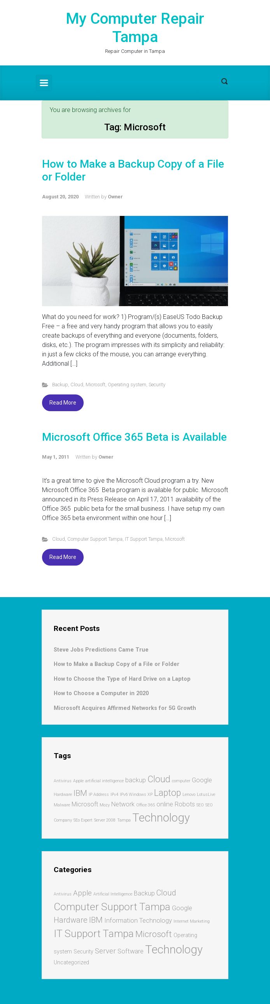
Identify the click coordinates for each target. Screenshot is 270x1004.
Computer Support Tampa (95, 539)
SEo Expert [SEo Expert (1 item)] (83, 820)
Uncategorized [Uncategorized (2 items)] (71, 962)
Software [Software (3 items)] (130, 951)
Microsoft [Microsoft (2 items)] (85, 804)
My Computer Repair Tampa (135, 28)
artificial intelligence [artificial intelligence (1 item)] (104, 780)
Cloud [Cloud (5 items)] (166, 892)
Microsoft (95, 384)
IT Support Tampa (144, 539)
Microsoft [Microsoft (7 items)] (153, 934)
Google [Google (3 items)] (182, 908)
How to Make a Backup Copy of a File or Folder (116, 664)
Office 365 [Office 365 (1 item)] (145, 805)
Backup (60, 384)
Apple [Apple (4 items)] (82, 893)
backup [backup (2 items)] (135, 780)
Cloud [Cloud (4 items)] (158, 779)
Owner (115, 197)
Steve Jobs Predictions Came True (101, 650)
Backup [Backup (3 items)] (144, 893)
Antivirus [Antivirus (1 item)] (63, 780)
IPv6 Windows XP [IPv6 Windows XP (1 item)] (136, 794)
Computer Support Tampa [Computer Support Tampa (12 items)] (112, 907)
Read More (62, 402)
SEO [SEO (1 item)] (200, 805)
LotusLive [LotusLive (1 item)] (206, 794)
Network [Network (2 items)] (123, 804)
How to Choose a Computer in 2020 (101, 693)
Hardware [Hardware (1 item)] (63, 794)
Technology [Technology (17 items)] (174, 949)
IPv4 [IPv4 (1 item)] (114, 794)
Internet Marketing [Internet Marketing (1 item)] (192, 921)
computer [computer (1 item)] (181, 780)
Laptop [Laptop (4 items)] (167, 793)
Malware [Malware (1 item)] (62, 805)
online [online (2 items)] (164, 804)
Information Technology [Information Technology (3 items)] (138, 920)
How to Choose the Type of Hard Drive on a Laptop (122, 679)
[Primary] (44, 83)
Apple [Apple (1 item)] (78, 780)
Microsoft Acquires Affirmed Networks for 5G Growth (125, 708)
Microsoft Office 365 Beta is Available (134, 437)
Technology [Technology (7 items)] (161, 817)
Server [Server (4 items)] (105, 951)
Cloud (76, 384)
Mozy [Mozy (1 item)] (105, 805)
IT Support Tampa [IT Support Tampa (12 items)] (94, 933)
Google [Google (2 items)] (202, 780)
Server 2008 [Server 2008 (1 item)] (105, 820)
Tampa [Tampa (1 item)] (124, 820)
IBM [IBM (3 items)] (80, 793)
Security (157, 384)
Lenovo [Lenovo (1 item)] (188, 794)
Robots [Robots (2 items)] (185, 804)
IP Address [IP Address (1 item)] (99, 794)
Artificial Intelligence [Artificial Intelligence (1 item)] (112, 894)
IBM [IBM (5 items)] (96, 920)
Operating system (127, 384)
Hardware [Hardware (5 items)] (71, 920)
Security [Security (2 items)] (83, 951)
